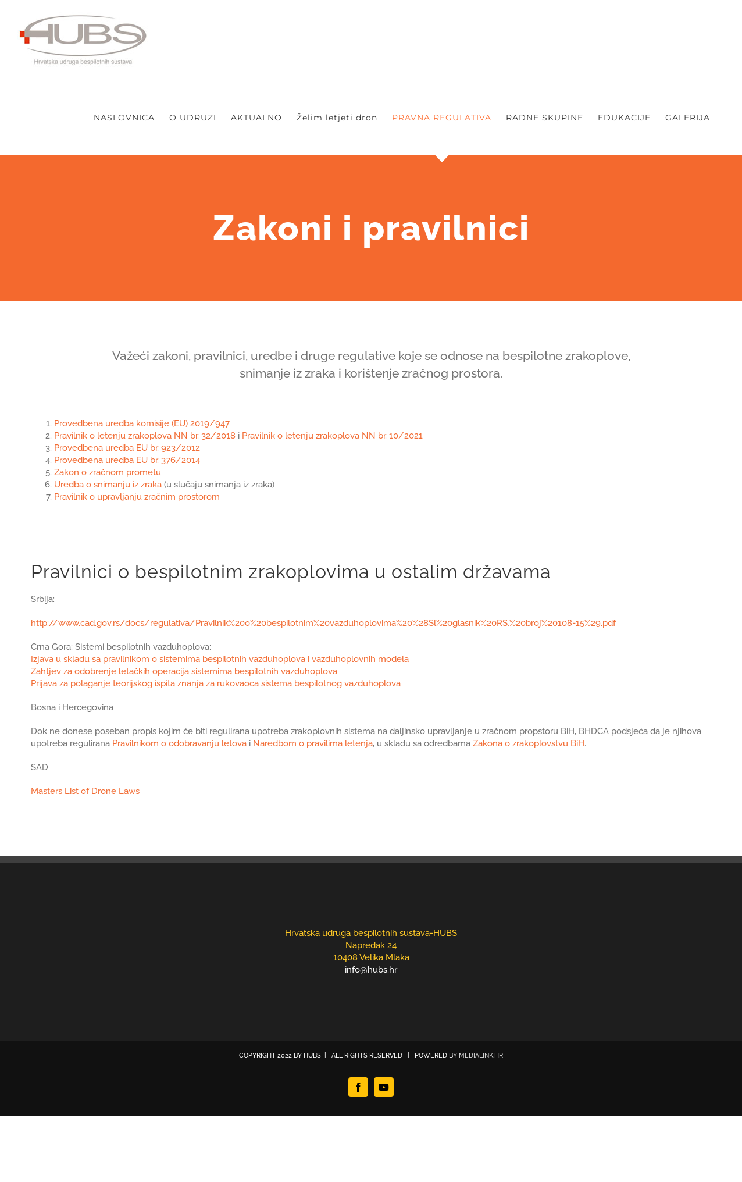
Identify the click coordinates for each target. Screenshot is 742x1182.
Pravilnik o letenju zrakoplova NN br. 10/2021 (332, 435)
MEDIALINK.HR (481, 1055)
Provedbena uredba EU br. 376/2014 (127, 460)
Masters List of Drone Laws (85, 791)
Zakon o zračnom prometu (107, 472)
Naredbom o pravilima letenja (313, 743)
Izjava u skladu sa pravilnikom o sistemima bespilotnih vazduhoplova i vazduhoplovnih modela (220, 659)
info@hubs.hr (371, 969)
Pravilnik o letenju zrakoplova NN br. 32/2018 (145, 435)
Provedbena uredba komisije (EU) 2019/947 (142, 423)
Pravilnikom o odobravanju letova (179, 743)
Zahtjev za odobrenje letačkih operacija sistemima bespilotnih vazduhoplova (184, 671)
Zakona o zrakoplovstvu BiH (528, 743)
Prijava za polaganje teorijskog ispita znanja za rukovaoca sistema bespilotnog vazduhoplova (216, 683)
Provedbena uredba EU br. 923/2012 (128, 448)
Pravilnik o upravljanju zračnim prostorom (137, 497)
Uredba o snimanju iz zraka (108, 484)
